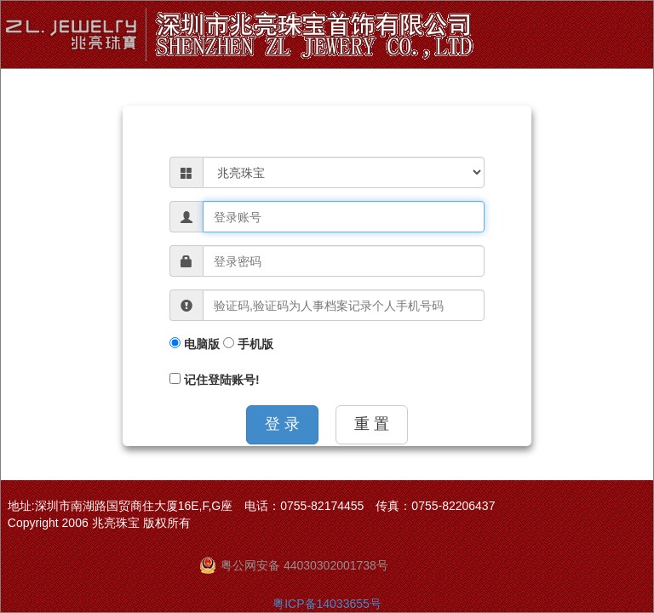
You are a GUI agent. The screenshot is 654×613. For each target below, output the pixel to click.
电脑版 (194, 344)
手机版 (248, 344)
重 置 (371, 424)
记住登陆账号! (214, 380)
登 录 (282, 424)
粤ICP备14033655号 (327, 603)
